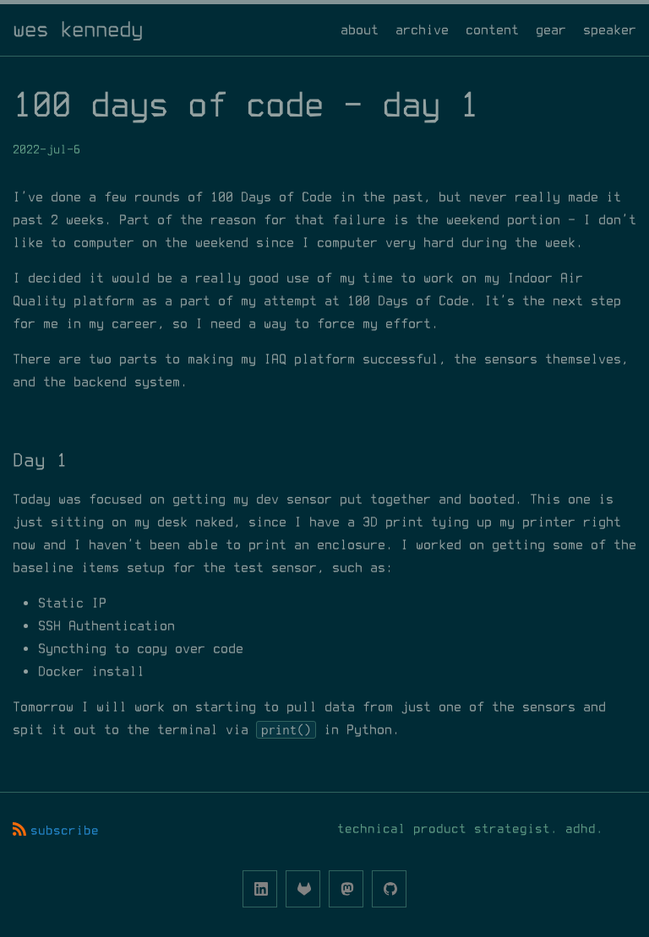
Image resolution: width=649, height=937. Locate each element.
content (492, 29)
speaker (609, 29)
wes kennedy (78, 29)
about (360, 29)
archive (422, 29)
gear (551, 29)
